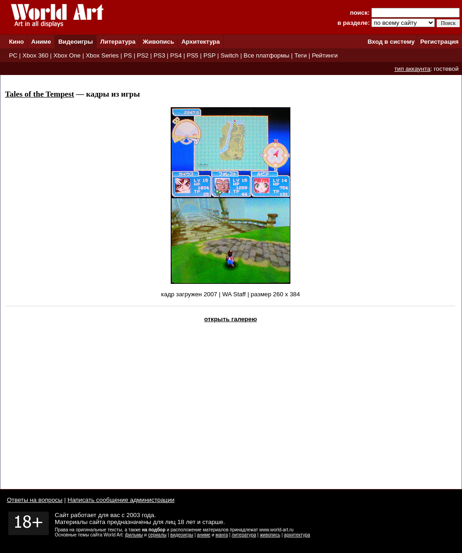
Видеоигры (75, 41)
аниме (203, 534)
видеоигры (181, 534)
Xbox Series (102, 55)
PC (13, 55)
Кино (16, 41)
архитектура (297, 534)
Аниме (41, 41)
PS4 (176, 55)
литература (243, 534)
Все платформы (266, 55)
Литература (118, 41)
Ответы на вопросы (35, 499)
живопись (270, 534)
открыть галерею (230, 319)
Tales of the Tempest (39, 94)
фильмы (134, 534)
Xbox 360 (35, 55)
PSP (209, 55)
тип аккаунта (412, 68)
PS (128, 55)
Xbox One (67, 55)
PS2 (143, 55)
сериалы (157, 534)
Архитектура (200, 41)
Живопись (158, 41)
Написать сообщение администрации (121, 499)
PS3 (159, 55)
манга (221, 534)
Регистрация (439, 41)
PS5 (192, 55)
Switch (229, 55)
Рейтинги (325, 55)
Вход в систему (391, 41)
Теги (301, 55)
